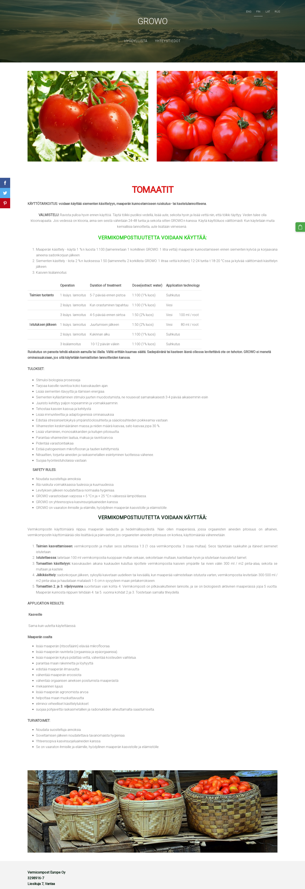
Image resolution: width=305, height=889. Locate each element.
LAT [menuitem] (263, 9)
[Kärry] (301, 226)
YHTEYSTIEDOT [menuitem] (168, 35)
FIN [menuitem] (254, 9)
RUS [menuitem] (273, 9)
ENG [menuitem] (244, 9)
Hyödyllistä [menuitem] (135, 35)
